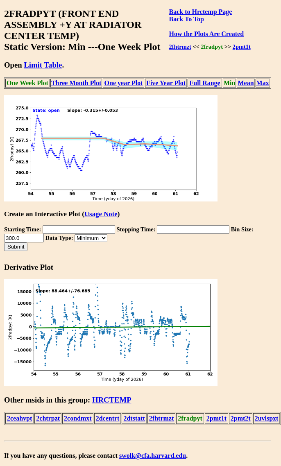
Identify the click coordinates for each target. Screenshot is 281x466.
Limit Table (43, 65)
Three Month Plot (76, 82)
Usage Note (101, 214)
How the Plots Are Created (206, 33)
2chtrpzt (48, 418)
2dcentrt (108, 418)
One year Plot (123, 82)
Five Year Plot (166, 82)
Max (262, 82)
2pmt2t (241, 418)
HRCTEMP (111, 400)
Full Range (205, 82)
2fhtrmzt (180, 46)
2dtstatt (134, 418)
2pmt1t (242, 46)
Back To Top (186, 19)
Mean (246, 82)
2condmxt (78, 418)
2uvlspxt (267, 418)
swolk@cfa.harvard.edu (152, 455)
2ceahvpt (19, 418)
